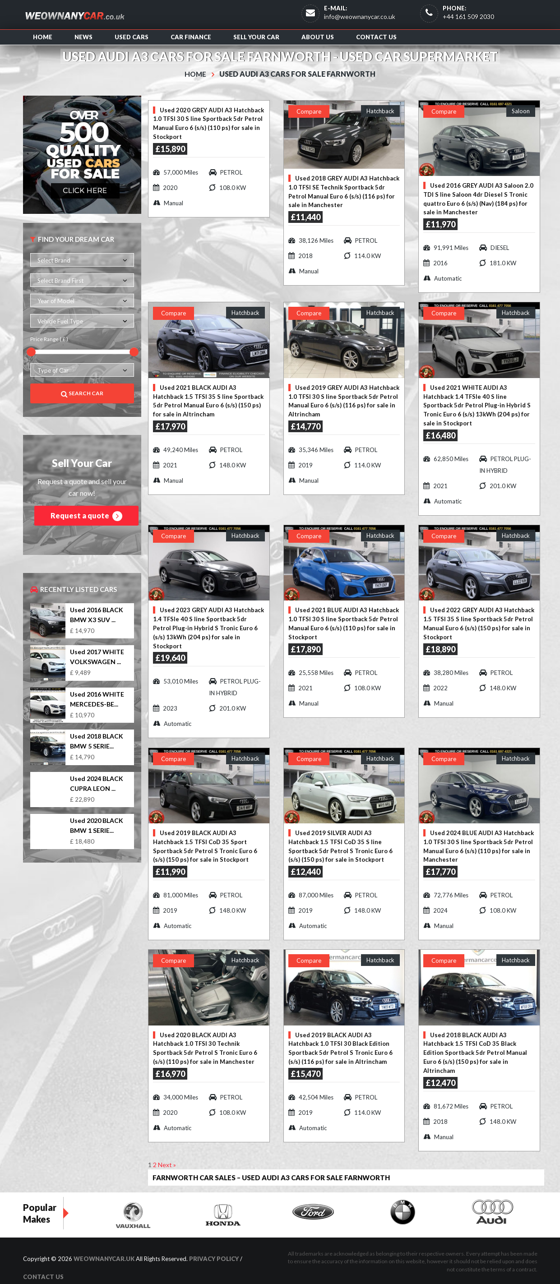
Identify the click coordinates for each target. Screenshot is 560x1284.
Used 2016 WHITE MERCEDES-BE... (97, 698)
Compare (308, 111)
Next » (167, 1152)
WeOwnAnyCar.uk (104, 1247)
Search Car (82, 393)
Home (42, 37)
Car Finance (191, 37)
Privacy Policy (214, 1247)
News (83, 37)
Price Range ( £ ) (49, 339)
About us (317, 37)
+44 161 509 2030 (468, 16)
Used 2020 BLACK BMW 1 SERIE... (96, 825)
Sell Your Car (256, 37)
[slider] (31, 351)
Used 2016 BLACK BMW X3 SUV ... (96, 615)
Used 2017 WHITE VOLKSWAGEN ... (97, 656)
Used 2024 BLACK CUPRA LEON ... (96, 783)
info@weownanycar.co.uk (359, 16)
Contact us (376, 37)
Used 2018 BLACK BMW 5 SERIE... (96, 741)
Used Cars (131, 37)
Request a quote (86, 516)
